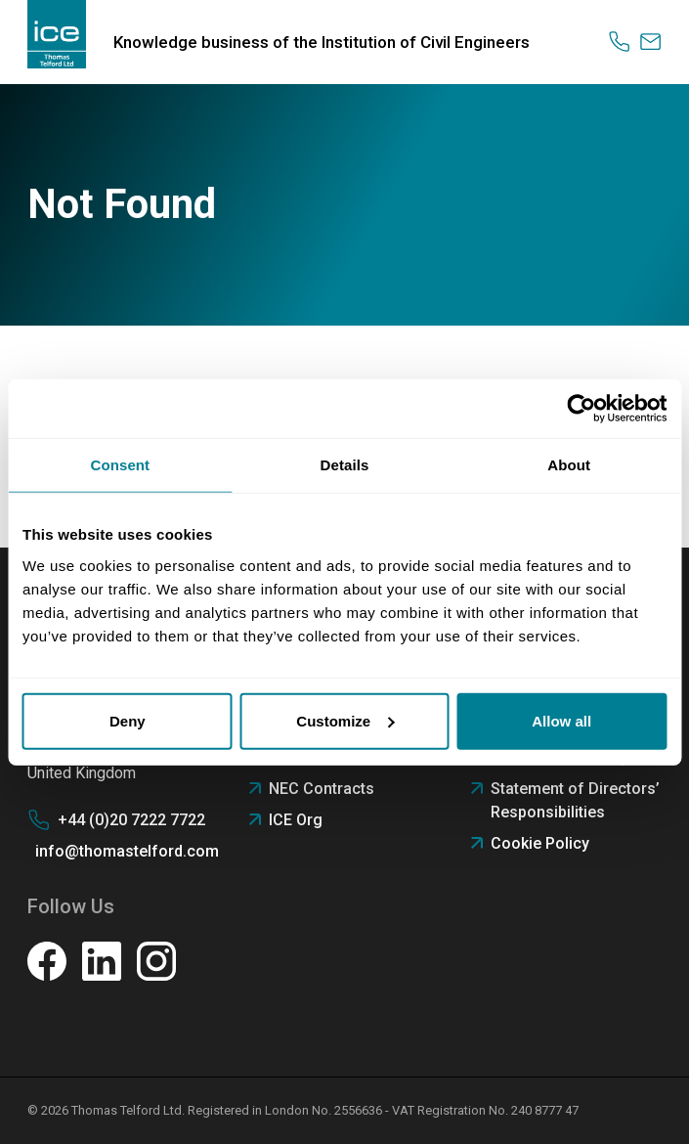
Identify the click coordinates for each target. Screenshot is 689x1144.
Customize (345, 720)
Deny (127, 720)
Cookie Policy (540, 843)
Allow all (561, 720)
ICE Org (296, 820)
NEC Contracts (321, 788)
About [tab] (568, 465)
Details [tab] (345, 465)
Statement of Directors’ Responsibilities (575, 800)
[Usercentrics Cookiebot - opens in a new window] (581, 408)
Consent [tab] (120, 465)
